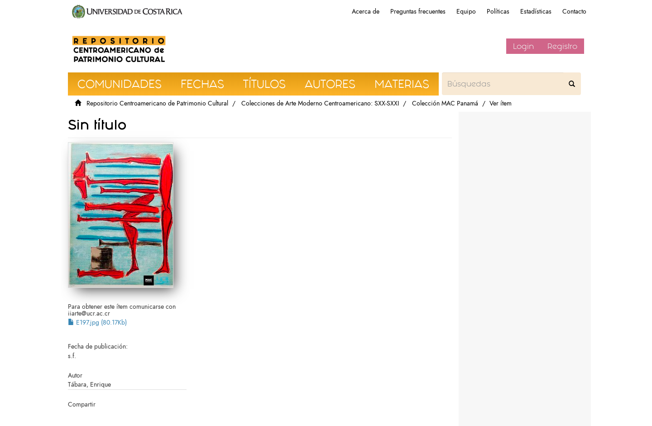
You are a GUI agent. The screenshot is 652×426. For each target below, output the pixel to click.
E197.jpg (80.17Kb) (97, 322)
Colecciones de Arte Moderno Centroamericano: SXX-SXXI (320, 103)
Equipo (466, 11)
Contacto (574, 11)
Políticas (498, 11)
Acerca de (365, 11)
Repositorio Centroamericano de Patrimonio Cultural (157, 103)
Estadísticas (535, 11)
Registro (562, 46)
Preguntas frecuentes (418, 11)
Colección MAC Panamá (445, 103)
